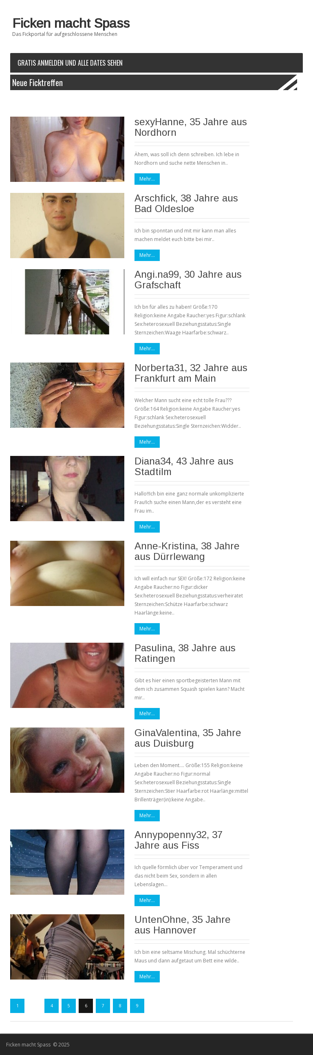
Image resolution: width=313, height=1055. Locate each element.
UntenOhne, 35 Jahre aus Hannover (182, 925)
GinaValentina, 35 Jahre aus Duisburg (187, 738)
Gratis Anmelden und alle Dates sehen (70, 63)
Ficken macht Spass (71, 23)
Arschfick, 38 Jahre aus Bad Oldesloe (186, 203)
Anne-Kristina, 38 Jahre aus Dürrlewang (187, 551)
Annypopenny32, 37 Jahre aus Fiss (178, 840)
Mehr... (147, 178)
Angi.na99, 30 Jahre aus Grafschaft (188, 279)
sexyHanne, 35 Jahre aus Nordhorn (190, 127)
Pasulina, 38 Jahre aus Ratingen (185, 653)
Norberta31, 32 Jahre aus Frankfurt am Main (190, 373)
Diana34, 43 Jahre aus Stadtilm (184, 466)
